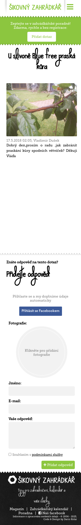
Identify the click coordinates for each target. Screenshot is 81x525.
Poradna (25, 513)
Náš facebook (51, 513)
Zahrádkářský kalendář (49, 509)
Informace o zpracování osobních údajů (35, 516)
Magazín (17, 509)
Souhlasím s (37, 455)
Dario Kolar (70, 519)
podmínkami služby (47, 455)
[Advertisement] (40, 207)
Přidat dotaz (42, 37)
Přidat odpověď (58, 465)
